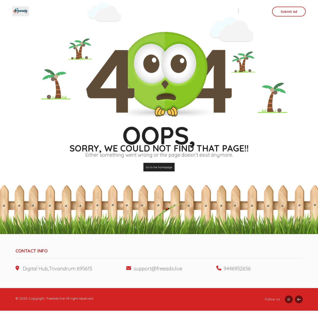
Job (202, 11)
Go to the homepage (159, 167)
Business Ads (179, 11)
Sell (232, 11)
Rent (217, 11)
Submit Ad (289, 12)
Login (255, 11)
